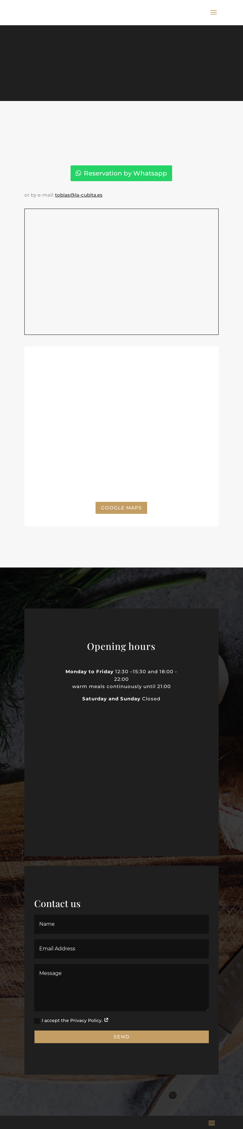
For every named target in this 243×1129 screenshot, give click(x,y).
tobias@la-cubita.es (79, 195)
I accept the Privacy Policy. (71, 1021)
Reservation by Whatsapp (125, 173)
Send (122, 1037)
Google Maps (121, 508)
